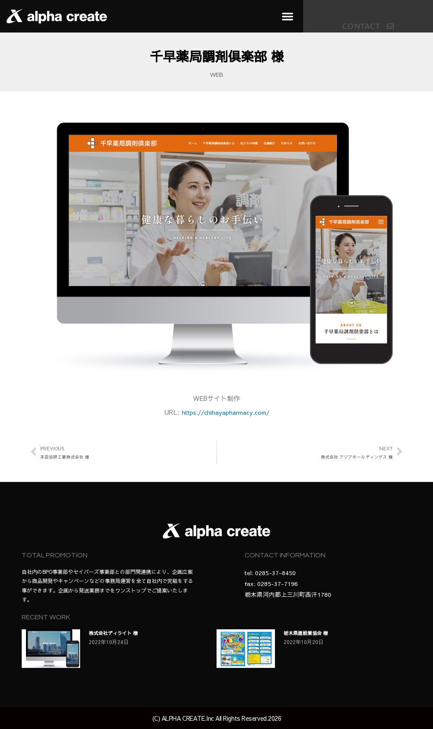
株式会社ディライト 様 (115, 632)
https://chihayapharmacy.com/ (225, 412)
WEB (216, 75)
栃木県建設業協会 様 (308, 632)
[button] (287, 16)
